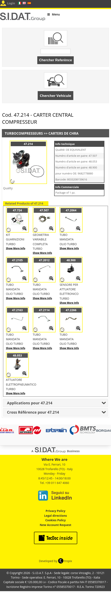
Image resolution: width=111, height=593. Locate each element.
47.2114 (44, 310)
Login (11, 3)
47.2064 (71, 210)
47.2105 (17, 260)
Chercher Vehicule (55, 95)
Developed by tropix (55, 561)
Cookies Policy (55, 520)
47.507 (44, 210)
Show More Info (15, 248)
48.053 (17, 355)
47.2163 (17, 310)
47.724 (17, 210)
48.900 (71, 260)
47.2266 (71, 310)
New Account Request (55, 525)
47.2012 (44, 260)
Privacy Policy (55, 511)
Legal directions (55, 516)
